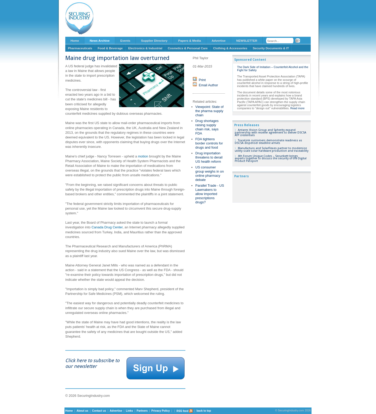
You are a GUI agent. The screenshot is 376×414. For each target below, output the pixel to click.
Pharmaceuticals (80, 48)
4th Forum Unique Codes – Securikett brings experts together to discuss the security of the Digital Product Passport (271, 158)
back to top (204, 411)
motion (143, 156)
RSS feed (185, 411)
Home (74, 40)
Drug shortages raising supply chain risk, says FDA (207, 127)
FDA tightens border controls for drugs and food (209, 143)
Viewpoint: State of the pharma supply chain (209, 111)
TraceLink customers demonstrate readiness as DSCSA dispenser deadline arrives (268, 142)
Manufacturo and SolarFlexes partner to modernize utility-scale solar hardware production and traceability (271, 150)
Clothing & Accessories (230, 48)
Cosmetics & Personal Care (188, 48)
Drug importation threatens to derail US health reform (208, 157)
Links (129, 411)
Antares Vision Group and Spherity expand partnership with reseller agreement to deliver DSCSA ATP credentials (270, 132)
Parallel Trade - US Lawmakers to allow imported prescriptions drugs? (209, 194)
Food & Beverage (110, 48)
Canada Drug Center (106, 227)
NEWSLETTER (246, 40)
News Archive (99, 40)
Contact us (99, 411)
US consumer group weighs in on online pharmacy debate (209, 173)
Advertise (218, 40)
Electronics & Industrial (145, 48)
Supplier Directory (154, 40)
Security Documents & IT (271, 48)
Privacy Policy (160, 411)
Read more (297, 108)
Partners (142, 411)
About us (82, 411)
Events (125, 40)
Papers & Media (189, 40)
